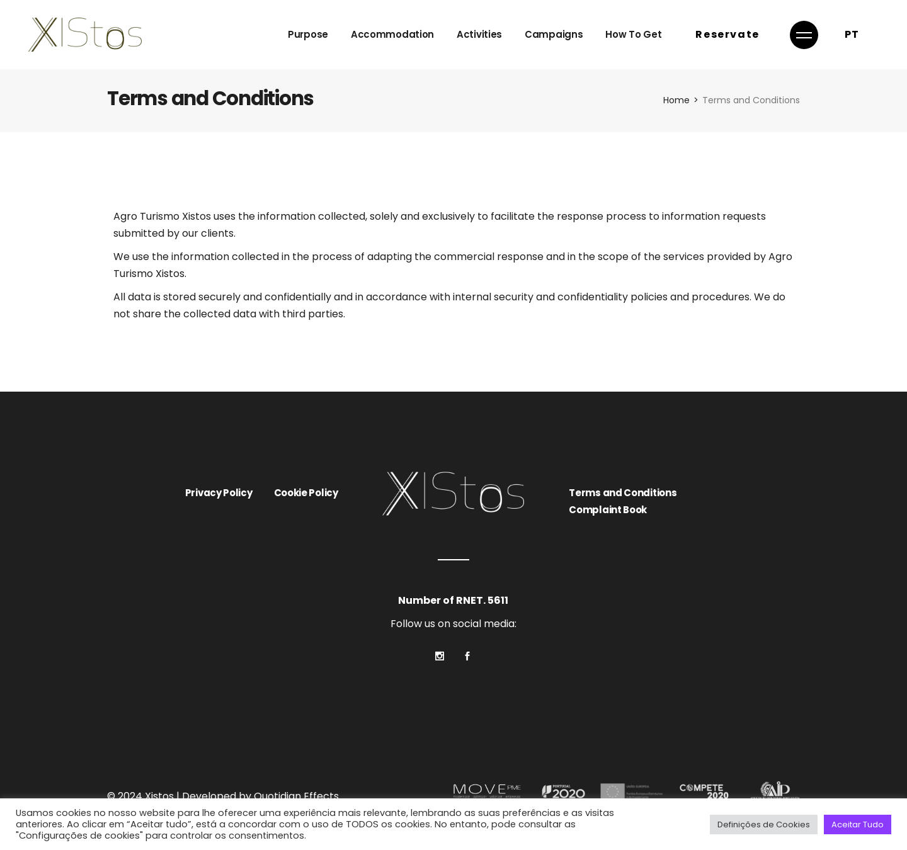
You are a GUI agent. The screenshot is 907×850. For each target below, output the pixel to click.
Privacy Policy (219, 492)
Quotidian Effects (296, 796)
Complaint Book (608, 509)
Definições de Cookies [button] (763, 824)
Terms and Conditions (622, 492)
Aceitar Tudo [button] (857, 824)
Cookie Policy (306, 492)
